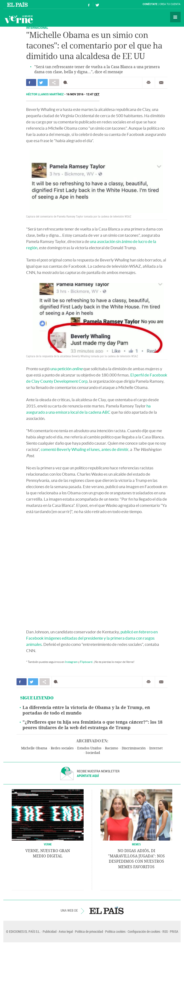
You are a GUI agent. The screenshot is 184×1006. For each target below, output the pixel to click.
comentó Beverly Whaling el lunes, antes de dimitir (84, 449)
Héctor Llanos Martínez (45, 94)
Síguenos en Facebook (89, 4)
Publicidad (50, 931)
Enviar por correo (161, 82)
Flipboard (86, 661)
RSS (165, 931)
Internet (156, 748)
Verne (18, 19)
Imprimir (148, 82)
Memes (136, 844)
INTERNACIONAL (37, 27)
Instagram (71, 661)
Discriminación (134, 748)
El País (18, 4)
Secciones (175, 17)
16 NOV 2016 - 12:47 (82, 94)
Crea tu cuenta (169, 4)
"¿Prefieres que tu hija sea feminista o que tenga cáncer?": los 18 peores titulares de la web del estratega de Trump (92, 725)
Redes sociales (62, 748)
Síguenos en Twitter (97, 4)
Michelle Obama (34, 748)
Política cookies (115, 931)
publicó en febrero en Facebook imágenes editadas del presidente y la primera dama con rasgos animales (92, 638)
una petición (66, 368)
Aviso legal (66, 931)
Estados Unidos (89, 748)
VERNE (48, 844)
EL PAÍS (106, 910)
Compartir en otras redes (54, 82)
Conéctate (150, 4)
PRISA (174, 931)
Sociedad (93, 753)
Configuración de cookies (144, 931)
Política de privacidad (89, 931)
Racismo (111, 748)
